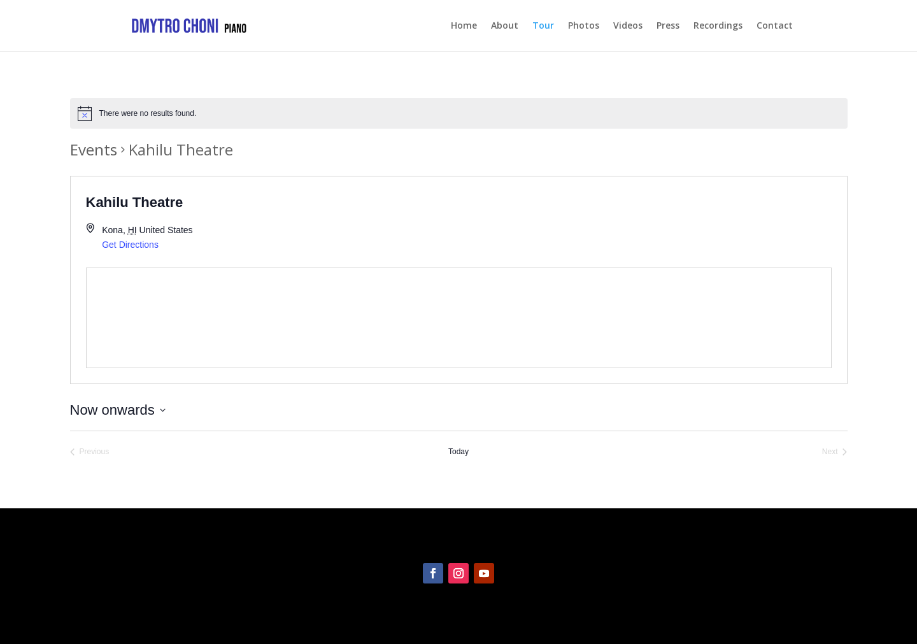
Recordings (718, 26)
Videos (628, 26)
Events (93, 149)
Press (668, 26)
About (504, 26)
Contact (775, 26)
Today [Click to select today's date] (458, 451)
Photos (583, 26)
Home (464, 26)
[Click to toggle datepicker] (118, 409)
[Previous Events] (90, 452)
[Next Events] (835, 452)
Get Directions (130, 245)
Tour (543, 26)
